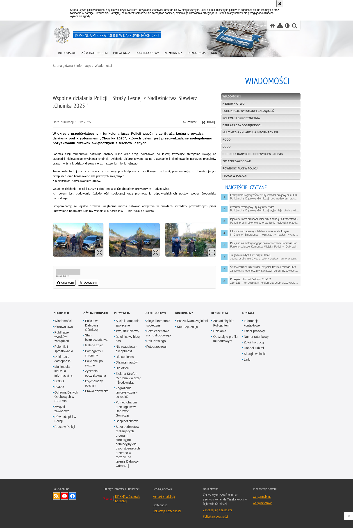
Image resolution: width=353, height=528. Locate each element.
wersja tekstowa (262, 502)
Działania (219, 331)
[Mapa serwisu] (280, 25)
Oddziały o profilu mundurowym (225, 339)
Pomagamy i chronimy (94, 353)
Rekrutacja (219, 312)
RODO (227, 139)
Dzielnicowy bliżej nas (128, 339)
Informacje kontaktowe (252, 323)
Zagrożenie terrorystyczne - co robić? (126, 392)
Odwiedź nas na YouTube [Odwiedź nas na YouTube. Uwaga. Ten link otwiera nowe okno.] (64, 496)
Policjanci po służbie (94, 363)
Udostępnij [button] (65, 282)
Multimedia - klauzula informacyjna (251, 132)
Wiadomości (103, 65)
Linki (247, 359)
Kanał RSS (56, 496)
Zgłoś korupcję (254, 342)
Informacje (83, 65)
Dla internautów (127, 362)
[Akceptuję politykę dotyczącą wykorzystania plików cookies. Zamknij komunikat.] (279, 3)
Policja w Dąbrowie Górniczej (91, 325)
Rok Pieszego (156, 341)
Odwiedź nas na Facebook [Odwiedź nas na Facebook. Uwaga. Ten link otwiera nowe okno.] (72, 496)
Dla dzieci (123, 368)
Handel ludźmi (254, 348)
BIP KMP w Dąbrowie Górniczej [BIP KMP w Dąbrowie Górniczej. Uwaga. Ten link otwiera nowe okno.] (127, 498)
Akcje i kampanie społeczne (128, 323)
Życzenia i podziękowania (95, 373)
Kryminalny (184, 312)
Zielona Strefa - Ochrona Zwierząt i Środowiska (128, 378)
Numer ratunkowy (256, 336)
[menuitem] (67, 52)
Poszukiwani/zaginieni (192, 321)
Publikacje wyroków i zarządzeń (248, 111)
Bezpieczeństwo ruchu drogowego (158, 333)
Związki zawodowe (237, 161)
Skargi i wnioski (254, 354)
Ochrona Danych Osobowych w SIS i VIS (253, 154)
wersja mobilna (262, 496)
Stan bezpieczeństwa (96, 337)
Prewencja (122, 312)
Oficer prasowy (254, 331)
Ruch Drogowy (155, 312)
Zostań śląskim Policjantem (223, 323)
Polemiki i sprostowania (241, 118)
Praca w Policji (235, 175)
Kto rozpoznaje (187, 327)
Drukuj (208, 122)
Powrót (189, 122)
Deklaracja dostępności (242, 125)
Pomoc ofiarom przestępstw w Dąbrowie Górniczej (126, 409)
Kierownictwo (234, 103)
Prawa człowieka (97, 391)
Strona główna (63, 65)
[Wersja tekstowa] (287, 25)
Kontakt (248, 312)
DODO (227, 146)
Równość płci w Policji (240, 168)
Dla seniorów (125, 357)
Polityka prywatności (215, 516)
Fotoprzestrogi (156, 346)
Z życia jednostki (95, 312)
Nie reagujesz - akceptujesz (126, 349)
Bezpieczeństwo (127, 421)
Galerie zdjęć (94, 345)
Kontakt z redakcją (164, 496)
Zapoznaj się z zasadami (217, 510)
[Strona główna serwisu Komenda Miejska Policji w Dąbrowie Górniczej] (272, 25)
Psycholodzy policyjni (94, 383)
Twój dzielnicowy (127, 331)
